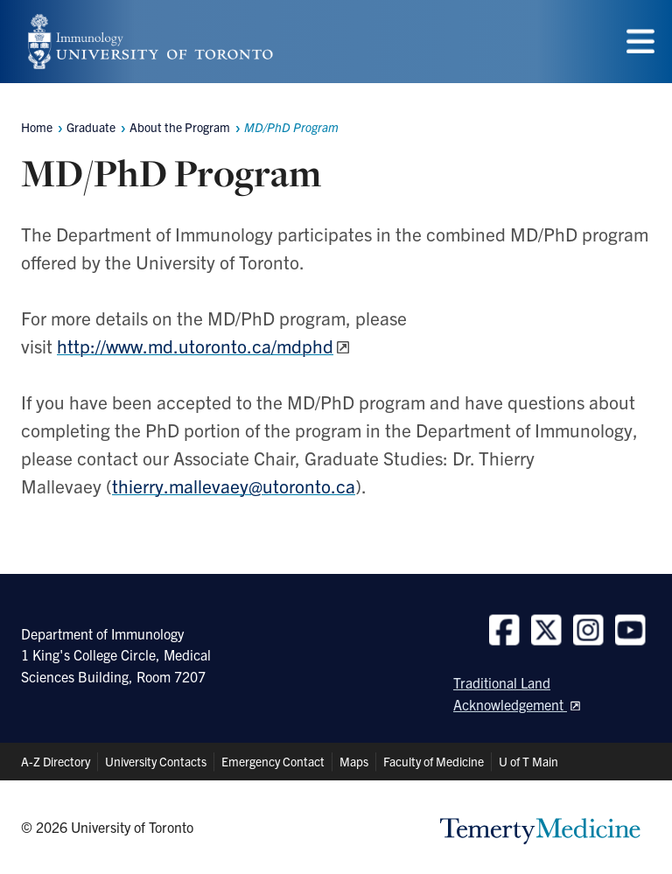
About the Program (180, 127)
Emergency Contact (273, 761)
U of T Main (528, 761)
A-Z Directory (55, 761)
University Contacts (155, 761)
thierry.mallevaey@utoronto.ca (233, 485)
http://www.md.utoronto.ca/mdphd (195, 345)
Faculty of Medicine (433, 761)
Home (36, 127)
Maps (354, 761)
